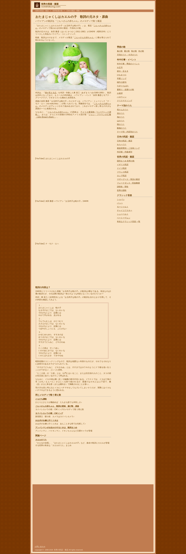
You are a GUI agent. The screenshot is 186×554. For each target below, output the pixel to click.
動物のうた (121, 128)
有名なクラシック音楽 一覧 (128, 222)
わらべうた (121, 144)
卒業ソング (121, 79)
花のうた (121, 113)
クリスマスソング (124, 101)
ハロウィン (121, 97)
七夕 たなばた (123, 86)
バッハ (120, 203)
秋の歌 (134, 51)
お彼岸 (120, 93)
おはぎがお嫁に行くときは (46, 420)
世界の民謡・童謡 (42, 11)
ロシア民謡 (121, 176)
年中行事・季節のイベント (128, 64)
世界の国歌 (121, 190)
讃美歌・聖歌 (122, 187)
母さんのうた (122, 110)
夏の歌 (127, 51)
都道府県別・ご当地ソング (128, 148)
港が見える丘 (50, 93)
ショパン (121, 199)
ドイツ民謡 (121, 168)
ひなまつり (121, 75)
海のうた (121, 117)
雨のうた (121, 124)
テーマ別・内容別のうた (127, 132)
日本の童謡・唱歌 (73, 11)
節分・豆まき (122, 71)
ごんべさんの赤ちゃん (84, 37)
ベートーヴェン (123, 218)
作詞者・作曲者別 (124, 152)
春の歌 (120, 51)
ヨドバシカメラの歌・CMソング (49, 413)
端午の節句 (121, 82)
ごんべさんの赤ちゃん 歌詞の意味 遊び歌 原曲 (57, 406)
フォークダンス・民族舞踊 (128, 183)
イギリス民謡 (122, 165)
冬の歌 (141, 51)
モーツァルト (122, 207)
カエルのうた (41, 440)
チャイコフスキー (124, 210)
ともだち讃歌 (41, 399)
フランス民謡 (122, 172)
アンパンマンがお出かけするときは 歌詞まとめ (56, 428)
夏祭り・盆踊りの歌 (125, 90)
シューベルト (122, 214)
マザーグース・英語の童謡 (128, 179)
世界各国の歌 (58, 11)
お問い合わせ (40, 547)
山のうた (121, 121)
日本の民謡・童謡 (124, 141)
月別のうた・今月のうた (127, 55)
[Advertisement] (55, 138)
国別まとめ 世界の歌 (126, 161)
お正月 (120, 67)
